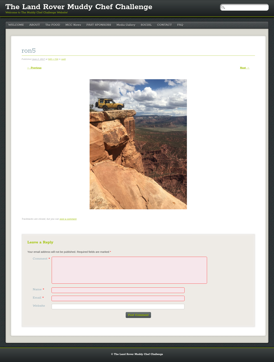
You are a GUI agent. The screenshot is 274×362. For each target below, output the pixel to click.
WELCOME (16, 25)
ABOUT (34, 25)
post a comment (68, 219)
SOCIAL (146, 25)
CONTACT (164, 25)
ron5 (63, 59)
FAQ (180, 25)
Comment (42, 259)
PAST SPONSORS (99, 25)
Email (39, 298)
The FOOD (52, 25)
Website (39, 306)
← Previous (34, 68)
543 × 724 (53, 59)
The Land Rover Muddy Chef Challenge (78, 7)
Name (39, 289)
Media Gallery (126, 25)
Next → (245, 68)
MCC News (73, 25)
